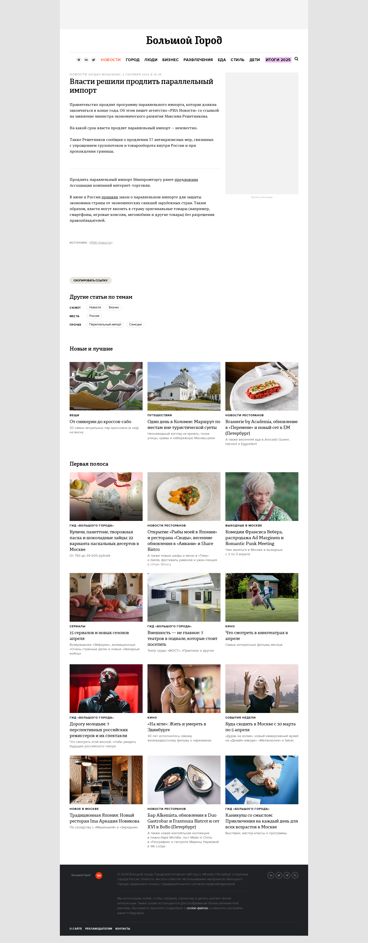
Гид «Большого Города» (92, 525)
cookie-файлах (197, 908)
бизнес (114, 307)
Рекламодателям (98, 929)
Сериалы (77, 626)
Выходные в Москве (243, 525)
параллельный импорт (105, 324)
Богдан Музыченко (104, 74)
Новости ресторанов (244, 415)
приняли (109, 197)
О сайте (76, 929)
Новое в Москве (84, 809)
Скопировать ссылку (91, 280)
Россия (94, 316)
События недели (240, 718)
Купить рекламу (262, 197)
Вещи (74, 415)
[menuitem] (111, 60)
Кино (230, 626)
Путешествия (159, 415)
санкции (135, 324)
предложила (186, 179)
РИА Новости (100, 242)
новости (95, 307)
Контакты (122, 929)
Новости (78, 75)
